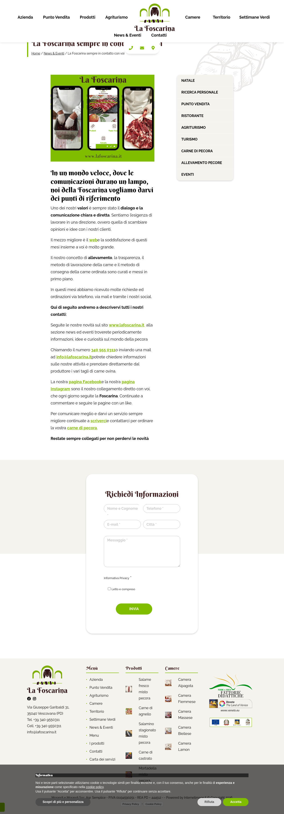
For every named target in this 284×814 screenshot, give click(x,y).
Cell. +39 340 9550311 (44, 726)
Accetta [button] (235, 802)
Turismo (189, 139)
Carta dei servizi (102, 759)
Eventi (187, 174)
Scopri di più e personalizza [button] (63, 802)
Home (36, 53)
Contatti (159, 35)
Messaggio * (117, 540)
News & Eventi (127, 35)
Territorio (221, 17)
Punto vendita (195, 104)
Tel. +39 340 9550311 (43, 720)
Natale (188, 80)
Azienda (25, 17)
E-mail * (113, 524)
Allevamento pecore (201, 163)
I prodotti (96, 743)
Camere (192, 17)
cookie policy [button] (94, 787)
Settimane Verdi (254, 17)
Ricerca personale (199, 92)
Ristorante (192, 116)
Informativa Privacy (116, 578)
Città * (151, 524)
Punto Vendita (56, 17)
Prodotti (87, 17)
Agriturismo (116, 17)
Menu (94, 735)
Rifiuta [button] (209, 802)
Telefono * (155, 508)
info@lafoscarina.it (41, 732)
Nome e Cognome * (122, 512)
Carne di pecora (197, 151)
